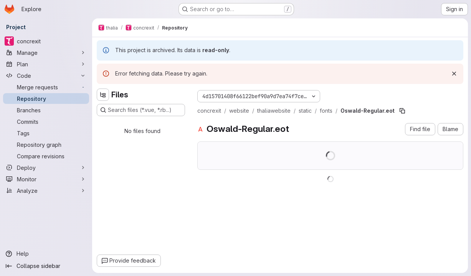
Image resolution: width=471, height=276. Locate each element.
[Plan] (46, 64)
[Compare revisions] (46, 156)
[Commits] (46, 121)
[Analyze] (46, 190)
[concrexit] (46, 41)
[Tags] (46, 133)
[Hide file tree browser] (103, 95)
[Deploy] (46, 167)
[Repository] (46, 98)
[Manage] (46, 52)
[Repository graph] (46, 144)
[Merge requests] (46, 87)
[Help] (46, 253)
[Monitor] (46, 179)
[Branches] (46, 110)
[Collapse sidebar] (46, 266)
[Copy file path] (402, 111)
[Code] (46, 75)
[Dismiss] (454, 73)
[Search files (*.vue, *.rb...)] (141, 110)
